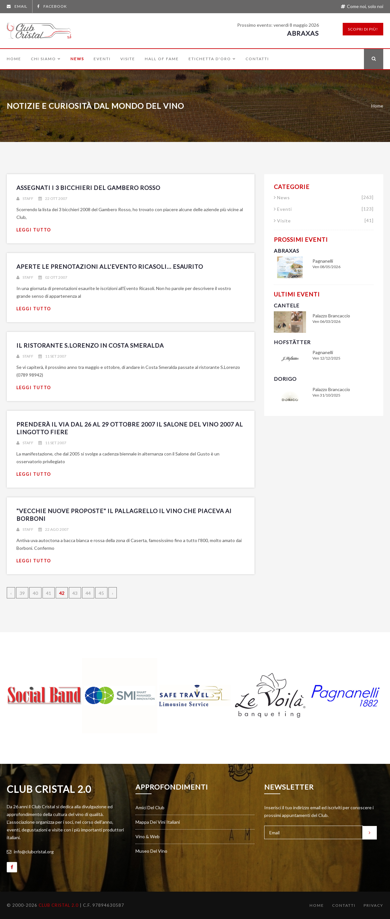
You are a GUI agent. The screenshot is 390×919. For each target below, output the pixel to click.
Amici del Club (149, 807)
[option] (44, 695)
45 (101, 593)
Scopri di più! (363, 29)
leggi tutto (33, 229)
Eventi (102, 59)
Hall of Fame (162, 59)
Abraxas (303, 33)
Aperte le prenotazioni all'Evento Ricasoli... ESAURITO (109, 266)
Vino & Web (147, 836)
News (77, 59)
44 (88, 593)
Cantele (286, 305)
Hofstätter (292, 342)
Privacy (373, 905)
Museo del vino (151, 851)
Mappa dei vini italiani (157, 822)
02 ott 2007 (52, 277)
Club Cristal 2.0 (49, 789)
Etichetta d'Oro (212, 59)
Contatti (257, 59)
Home (14, 59)
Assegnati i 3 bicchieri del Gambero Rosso (88, 187)
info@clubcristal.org (30, 851)
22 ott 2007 (52, 198)
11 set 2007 (52, 356)
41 (48, 593)
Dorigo (285, 379)
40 (35, 593)
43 (75, 593)
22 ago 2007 (53, 529)
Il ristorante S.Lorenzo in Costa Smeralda (90, 345)
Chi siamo (46, 59)
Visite (127, 59)
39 (22, 593)
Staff (24, 198)
